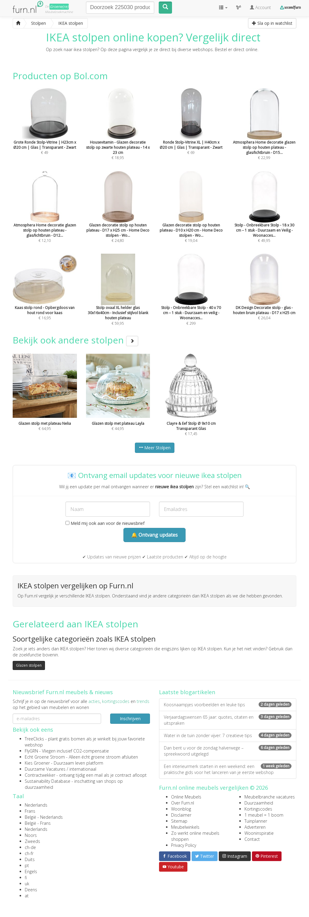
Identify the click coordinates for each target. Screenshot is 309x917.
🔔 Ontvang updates (154, 535)
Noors (31, 835)
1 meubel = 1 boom (263, 815)
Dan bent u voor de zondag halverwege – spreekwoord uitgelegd (227, 751)
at (27, 896)
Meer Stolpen (154, 447)
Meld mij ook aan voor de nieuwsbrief (105, 523)
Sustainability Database (47, 781)
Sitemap (179, 821)
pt (27, 865)
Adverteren (255, 827)
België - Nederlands (44, 817)
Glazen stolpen (29, 665)
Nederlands (36, 805)
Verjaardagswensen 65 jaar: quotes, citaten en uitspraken (227, 720)
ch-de (30, 847)
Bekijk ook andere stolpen (75, 340)
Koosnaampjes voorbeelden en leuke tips (227, 704)
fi (26, 877)
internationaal (82, 769)
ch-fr (29, 853)
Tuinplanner (255, 821)
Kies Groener (37, 763)
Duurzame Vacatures (45, 769)
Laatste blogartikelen (187, 692)
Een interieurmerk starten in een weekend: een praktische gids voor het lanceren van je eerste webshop (227, 769)
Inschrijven (130, 718)
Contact (252, 839)
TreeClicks (34, 739)
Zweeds (32, 841)
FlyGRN (31, 751)
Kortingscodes (258, 809)
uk (27, 883)
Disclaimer (181, 815)
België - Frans (38, 823)
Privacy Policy (183, 845)
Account (260, 7)
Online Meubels (186, 797)
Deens (31, 890)
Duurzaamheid (258, 803)
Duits (30, 859)
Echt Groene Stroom (45, 757)
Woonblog (181, 809)
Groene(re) (59, 6)
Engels (31, 871)
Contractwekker (40, 775)
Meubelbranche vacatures (269, 797)
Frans (30, 811)
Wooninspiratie (259, 833)
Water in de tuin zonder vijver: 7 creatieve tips (227, 735)
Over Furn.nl (182, 803)
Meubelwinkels (185, 827)
